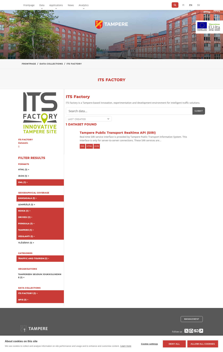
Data (41, 5)
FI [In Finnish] (183, 5)
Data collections (51, 64)
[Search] (175, 5)
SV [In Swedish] (198, 5)
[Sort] (89, 118)
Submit (199, 111)
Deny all (174, 344)
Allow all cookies (203, 344)
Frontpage (28, 5)
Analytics (84, 5)
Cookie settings (149, 344)
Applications (56, 5)
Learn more (125, 346)
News (71, 5)
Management (191, 319)
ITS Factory (74, 64)
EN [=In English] (190, 5)
